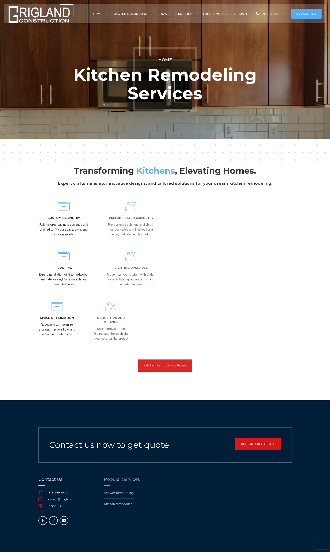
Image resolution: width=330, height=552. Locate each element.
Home (97, 13)
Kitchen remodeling (130, 13)
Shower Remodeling (175, 13)
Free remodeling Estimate (225, 13)
